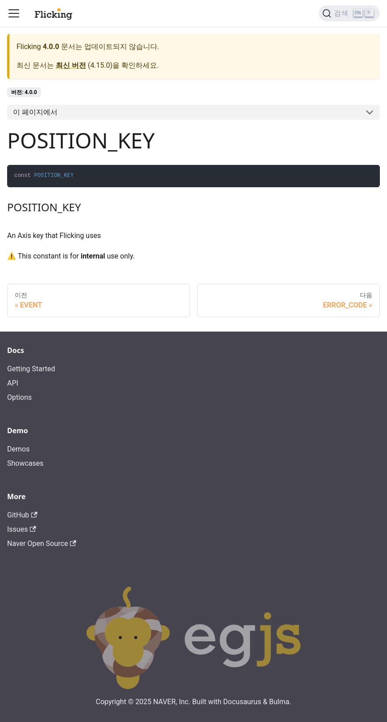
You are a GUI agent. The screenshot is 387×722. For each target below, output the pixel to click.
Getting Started (31, 369)
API (12, 383)
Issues (21, 529)
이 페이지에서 (35, 112)
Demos (18, 449)
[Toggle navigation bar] (14, 13)
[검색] (349, 13)
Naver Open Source (41, 543)
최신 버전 (71, 65)
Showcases (25, 463)
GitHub (22, 515)
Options (19, 397)
